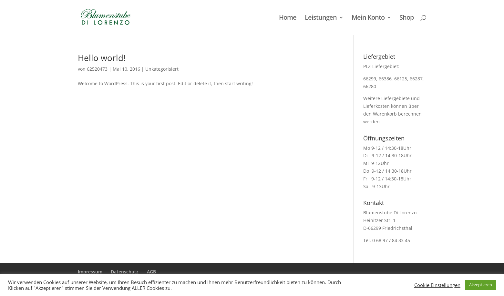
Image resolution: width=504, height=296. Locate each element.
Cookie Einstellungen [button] (437, 285)
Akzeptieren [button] (480, 285)
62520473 (97, 69)
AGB (151, 272)
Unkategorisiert (162, 69)
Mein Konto (368, 18)
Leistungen (321, 18)
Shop (406, 18)
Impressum (90, 272)
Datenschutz (125, 272)
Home (287, 18)
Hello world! (102, 58)
